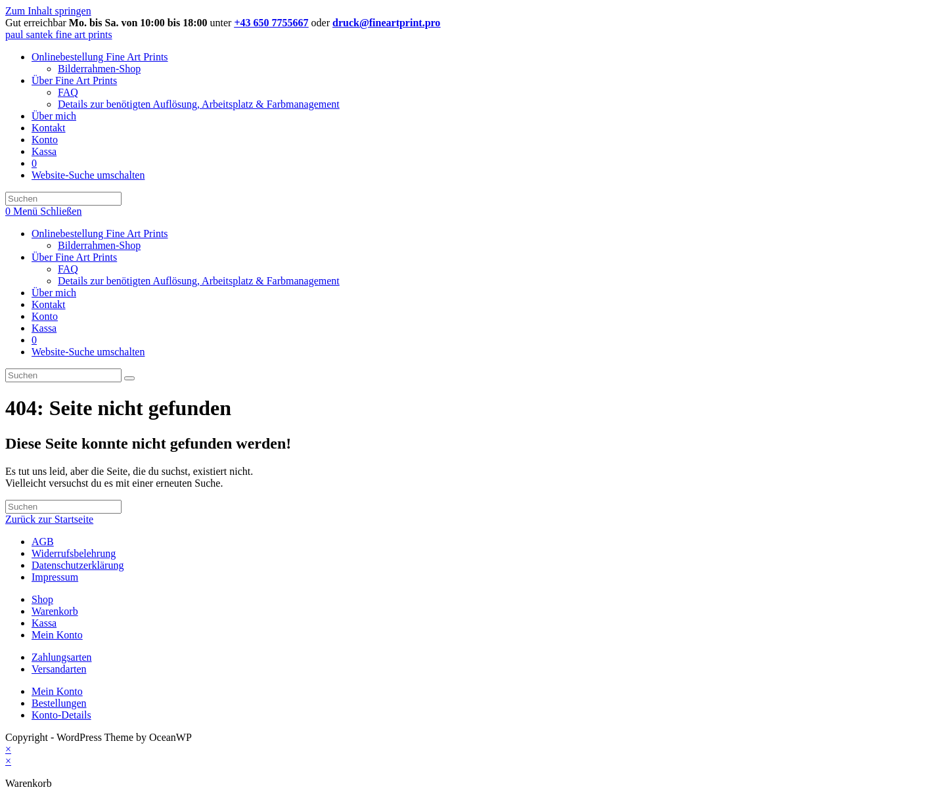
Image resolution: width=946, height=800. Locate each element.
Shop (42, 599)
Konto (45, 316)
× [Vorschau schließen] (8, 749)
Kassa (44, 328)
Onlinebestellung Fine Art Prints (100, 233)
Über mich (54, 292)
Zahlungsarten (62, 657)
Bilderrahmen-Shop (99, 245)
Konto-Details (61, 715)
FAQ (68, 269)
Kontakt (49, 304)
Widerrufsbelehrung (74, 553)
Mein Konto (57, 634)
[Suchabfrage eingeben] (63, 199)
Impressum (55, 577)
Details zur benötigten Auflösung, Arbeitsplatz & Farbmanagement (199, 280)
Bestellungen (59, 703)
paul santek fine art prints (58, 34)
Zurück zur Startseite (49, 519)
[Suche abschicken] (129, 378)
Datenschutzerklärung (78, 565)
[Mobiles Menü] (47, 211)
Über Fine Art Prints (74, 257)
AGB (43, 541)
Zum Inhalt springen (48, 10)
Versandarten (59, 669)
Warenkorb (55, 611)
